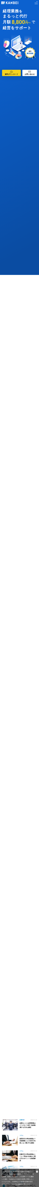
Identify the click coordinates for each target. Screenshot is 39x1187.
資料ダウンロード (11, 74)
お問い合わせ (30, 74)
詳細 (19, 1184)
